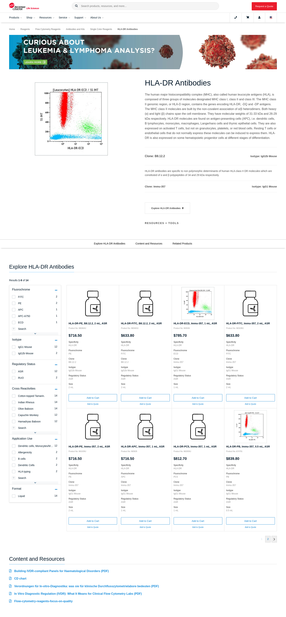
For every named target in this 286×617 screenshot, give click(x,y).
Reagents (25, 29)
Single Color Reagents (101, 29)
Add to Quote (92, 404)
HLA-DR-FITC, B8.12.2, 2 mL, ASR (141, 323)
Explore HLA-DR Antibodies (109, 243)
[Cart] (248, 17)
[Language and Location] (271, 17)
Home (12, 29)
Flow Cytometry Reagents (47, 29)
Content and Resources (149, 243)
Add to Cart (93, 397)
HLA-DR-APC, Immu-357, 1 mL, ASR (142, 446)
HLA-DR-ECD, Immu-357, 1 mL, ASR (195, 323)
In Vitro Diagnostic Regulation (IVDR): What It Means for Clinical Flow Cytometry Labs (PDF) (78, 593)
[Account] (259, 17)
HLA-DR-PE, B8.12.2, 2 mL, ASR (88, 323)
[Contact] (235, 17)
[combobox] (145, 6)
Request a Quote (264, 6)
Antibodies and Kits (75, 29)
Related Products (182, 243)
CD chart (20, 578)
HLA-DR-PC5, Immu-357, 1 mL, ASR (195, 446)
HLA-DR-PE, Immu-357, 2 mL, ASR (89, 446)
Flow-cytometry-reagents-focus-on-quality (43, 601)
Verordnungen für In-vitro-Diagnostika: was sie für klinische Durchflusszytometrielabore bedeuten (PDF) (86, 586)
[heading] (13, 297)
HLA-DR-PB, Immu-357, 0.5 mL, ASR (248, 446)
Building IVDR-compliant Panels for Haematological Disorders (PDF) (61, 571)
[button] (76, 6)
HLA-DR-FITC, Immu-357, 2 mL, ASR (248, 323)
